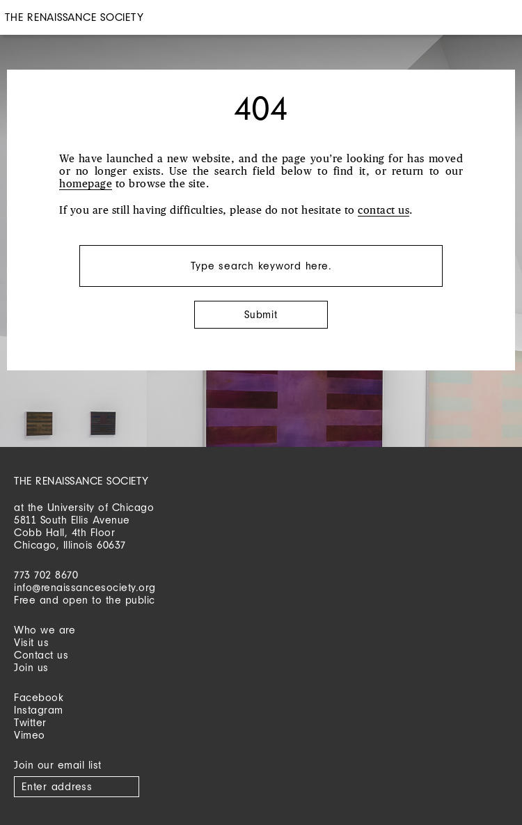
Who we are (44, 629)
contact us (383, 210)
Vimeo (29, 734)
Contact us (41, 654)
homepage (85, 184)
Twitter (30, 722)
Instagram (38, 709)
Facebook (38, 697)
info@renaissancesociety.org (85, 587)
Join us (31, 667)
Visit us (31, 642)
